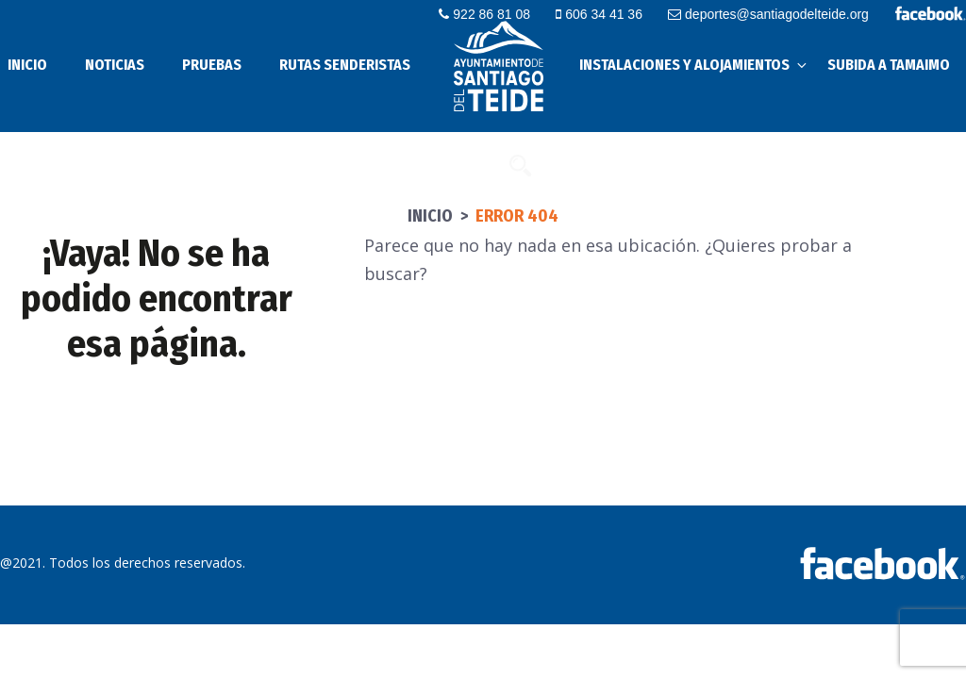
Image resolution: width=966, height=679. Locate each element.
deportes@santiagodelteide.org (768, 14)
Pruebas (212, 65)
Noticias (114, 65)
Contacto (461, 165)
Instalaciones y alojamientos (694, 65)
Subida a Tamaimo (888, 65)
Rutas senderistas (344, 65)
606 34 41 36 (599, 14)
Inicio (430, 216)
